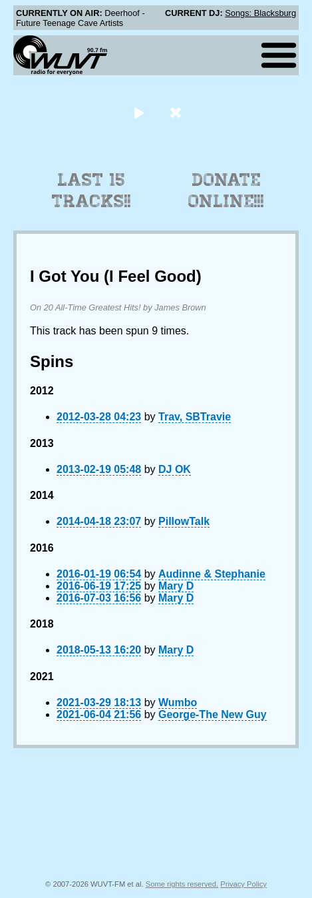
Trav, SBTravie (194, 416)
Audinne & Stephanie (211, 574)
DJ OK (174, 469)
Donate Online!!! (226, 190)
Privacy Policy (243, 884)
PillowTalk (184, 521)
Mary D (176, 586)
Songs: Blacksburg (260, 13)
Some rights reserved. (182, 884)
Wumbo (177, 702)
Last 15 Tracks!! (91, 190)
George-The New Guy (212, 714)
